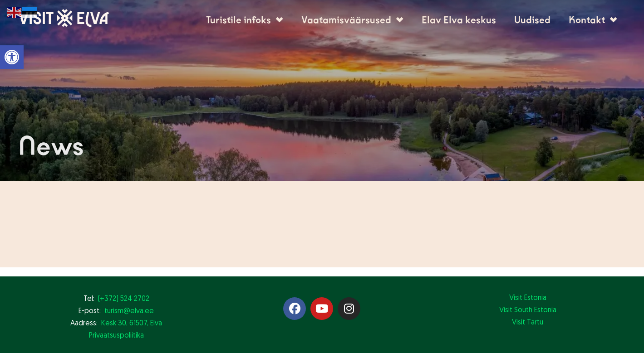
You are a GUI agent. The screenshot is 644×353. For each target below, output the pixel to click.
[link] (12, 57)
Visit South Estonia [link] (527, 310)
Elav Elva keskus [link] (459, 20)
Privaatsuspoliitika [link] (116, 335)
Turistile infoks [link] (244, 20)
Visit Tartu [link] (527, 322)
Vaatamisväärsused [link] (352, 20)
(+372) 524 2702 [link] (123, 299)
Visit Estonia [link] (527, 298)
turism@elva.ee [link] (129, 311)
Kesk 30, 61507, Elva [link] (131, 323)
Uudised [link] (532, 20)
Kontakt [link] (593, 20)
